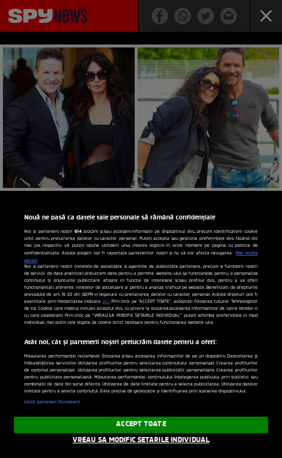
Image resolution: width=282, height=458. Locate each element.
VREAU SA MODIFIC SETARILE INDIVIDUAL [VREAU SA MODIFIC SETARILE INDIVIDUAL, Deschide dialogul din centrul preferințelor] (141, 440)
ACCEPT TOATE (141, 424)
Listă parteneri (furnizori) (52, 402)
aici (105, 301)
